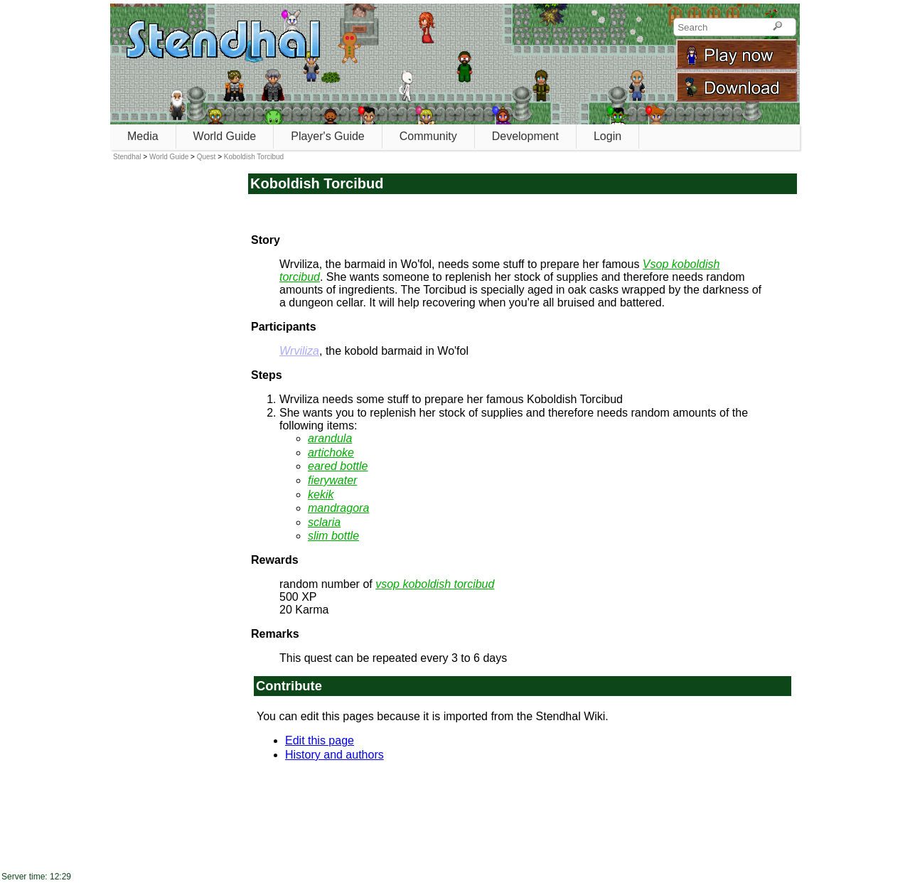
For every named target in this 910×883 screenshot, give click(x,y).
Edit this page (319, 740)
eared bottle (338, 466)
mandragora (338, 508)
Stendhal (127, 157)
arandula (330, 438)
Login (607, 136)
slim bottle (333, 536)
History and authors (334, 755)
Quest (206, 157)
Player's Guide (328, 136)
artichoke (331, 452)
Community (428, 136)
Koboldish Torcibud (254, 157)
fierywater (332, 480)
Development (525, 136)
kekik (320, 494)
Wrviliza (299, 351)
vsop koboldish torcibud (434, 584)
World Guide (225, 136)
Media (143, 136)
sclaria (324, 522)
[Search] (777, 27)
